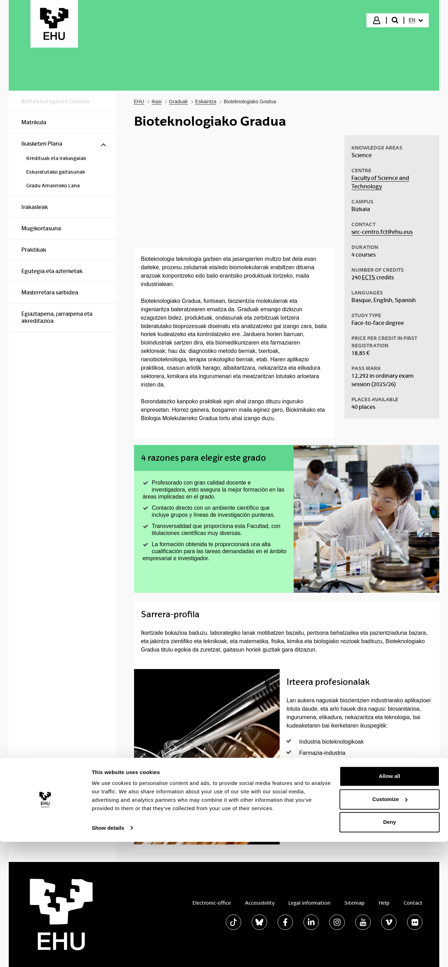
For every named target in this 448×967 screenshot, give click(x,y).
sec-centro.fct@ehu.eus (382, 232)
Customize (389, 924)
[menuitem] (416, 20)
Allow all (389, 902)
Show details (108, 953)
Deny (389, 948)
